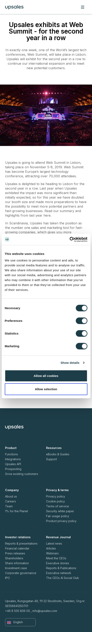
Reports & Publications (61, 568)
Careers (10, 501)
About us (11, 496)
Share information (17, 563)
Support (51, 459)
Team (9, 506)
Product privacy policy (61, 521)
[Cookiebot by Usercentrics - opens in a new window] (69, 239)
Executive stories (57, 563)
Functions (11, 454)
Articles (51, 548)
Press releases (15, 553)
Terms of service (57, 506)
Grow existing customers (21, 474)
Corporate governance (20, 573)
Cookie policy (55, 501)
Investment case (16, 568)
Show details (70, 362)
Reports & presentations (21, 543)
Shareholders (14, 558)
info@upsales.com (44, 611)
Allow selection (46, 389)
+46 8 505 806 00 (17, 611)
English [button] (15, 622)
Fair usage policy (57, 516)
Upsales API (13, 464)
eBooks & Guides (57, 454)
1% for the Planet (16, 511)
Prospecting (13, 469)
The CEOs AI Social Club (62, 578)
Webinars (52, 553)
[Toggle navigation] (82, 7)
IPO (7, 578)
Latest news (54, 543)
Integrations (13, 459)
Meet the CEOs (56, 558)
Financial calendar (17, 548)
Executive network (58, 573)
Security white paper (60, 511)
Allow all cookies (46, 375)
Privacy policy (55, 496)
